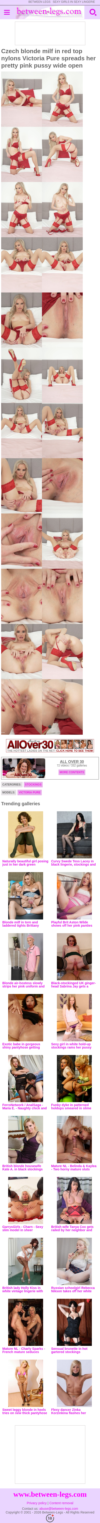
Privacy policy (37, 1503)
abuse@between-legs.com (58, 1508)
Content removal (61, 1503)
